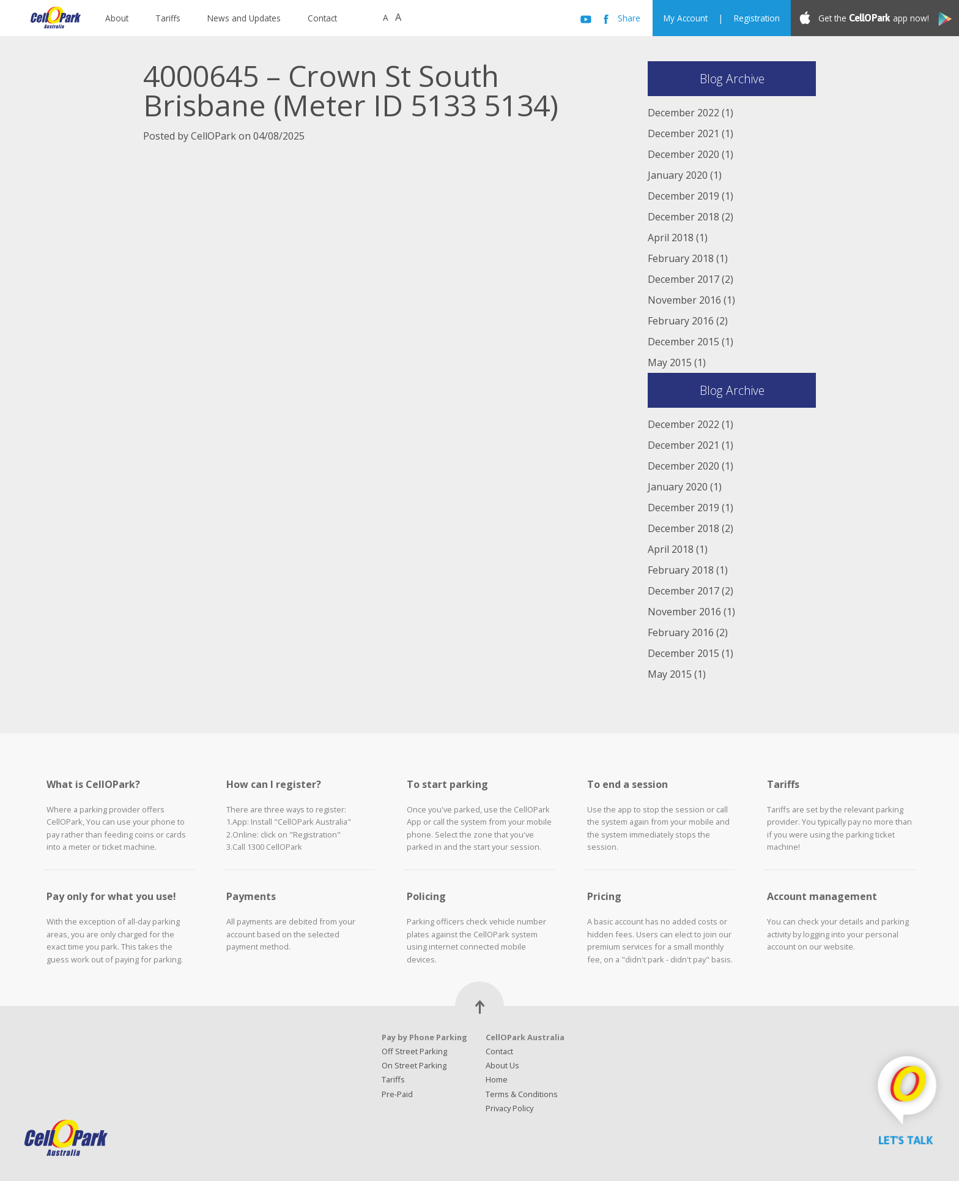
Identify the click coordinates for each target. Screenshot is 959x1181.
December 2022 (683, 112)
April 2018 (671, 237)
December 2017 (683, 279)
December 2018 (683, 216)
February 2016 (681, 321)
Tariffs (167, 18)
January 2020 (678, 175)
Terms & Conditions (522, 1094)
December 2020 (683, 154)
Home (497, 1079)
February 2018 (681, 258)
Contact (322, 18)
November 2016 (684, 300)
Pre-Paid (397, 1094)
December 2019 (683, 196)
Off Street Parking (414, 1051)
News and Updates (244, 18)
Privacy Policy (509, 1108)
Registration (757, 18)
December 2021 (683, 133)
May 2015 (670, 362)
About (116, 18)
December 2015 (683, 341)
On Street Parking (414, 1065)
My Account (686, 18)
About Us (502, 1065)
